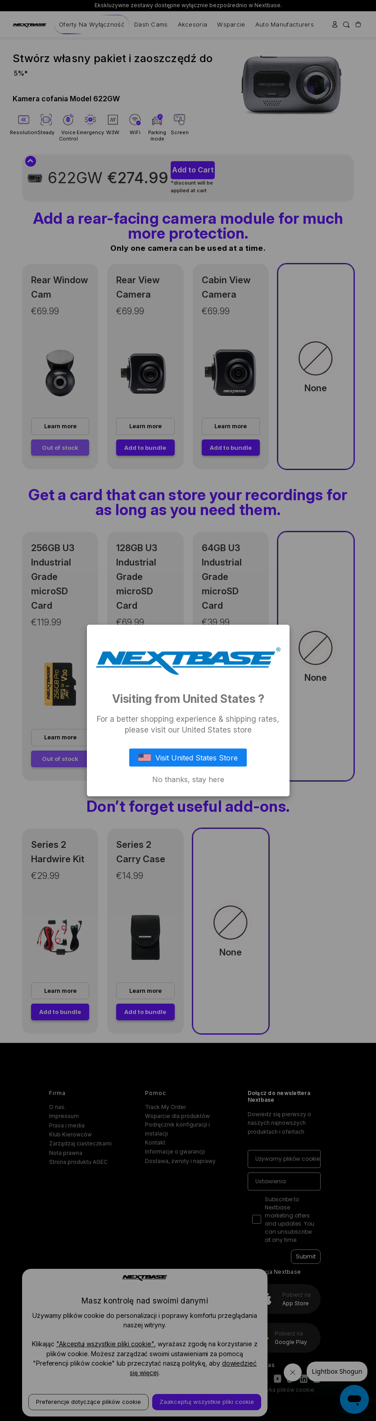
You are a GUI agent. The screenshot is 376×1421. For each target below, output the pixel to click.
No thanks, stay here (188, 779)
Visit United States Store (188, 757)
